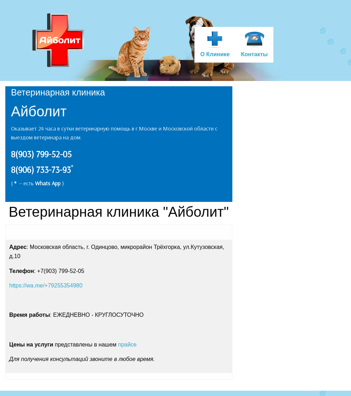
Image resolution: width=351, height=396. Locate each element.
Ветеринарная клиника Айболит (58, 40)
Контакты (254, 54)
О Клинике (215, 54)
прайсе (127, 345)
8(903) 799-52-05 (41, 153)
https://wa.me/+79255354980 (46, 286)
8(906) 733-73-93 (41, 169)
